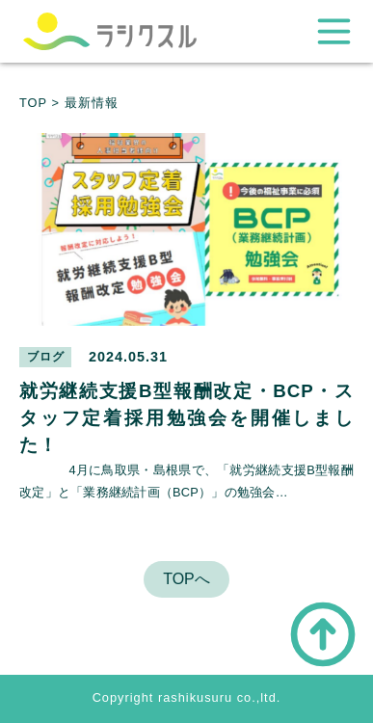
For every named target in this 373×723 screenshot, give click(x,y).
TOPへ (186, 579)
